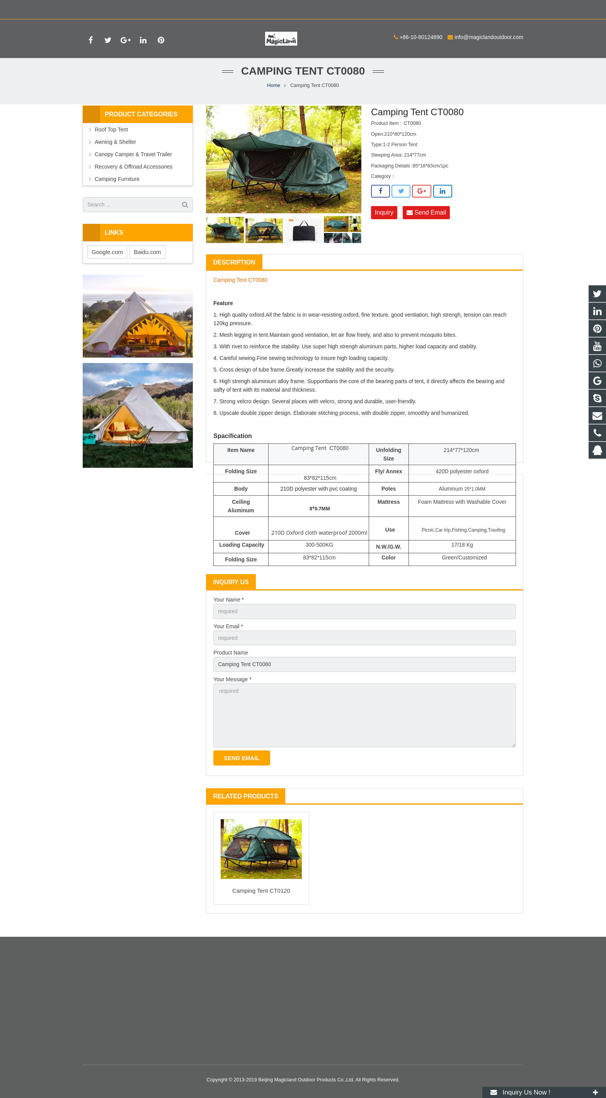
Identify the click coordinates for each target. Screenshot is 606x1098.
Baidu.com (147, 259)
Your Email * (228, 634)
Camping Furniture (117, 186)
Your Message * (232, 687)
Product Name (230, 661)
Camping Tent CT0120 (261, 900)
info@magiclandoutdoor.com (178, 8)
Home (273, 92)
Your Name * (228, 607)
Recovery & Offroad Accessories (133, 174)
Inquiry (384, 220)
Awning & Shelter (115, 149)
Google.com (107, 259)
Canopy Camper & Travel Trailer (133, 162)
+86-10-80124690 (110, 8)
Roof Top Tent (111, 137)
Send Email (426, 220)
